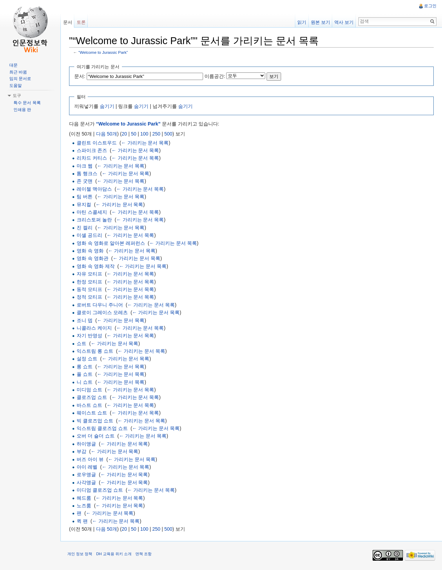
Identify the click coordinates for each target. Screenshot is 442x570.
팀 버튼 (85, 196)
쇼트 (82, 343)
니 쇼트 (85, 382)
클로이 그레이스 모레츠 (102, 312)
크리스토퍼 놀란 (94, 220)
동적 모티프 (90, 289)
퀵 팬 (82, 521)
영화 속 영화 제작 (96, 266)
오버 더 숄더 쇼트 (96, 436)
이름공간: (215, 76)
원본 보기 (320, 22)
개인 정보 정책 (80, 554)
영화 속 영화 (90, 250)
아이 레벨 (87, 467)
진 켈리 (85, 227)
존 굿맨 (85, 181)
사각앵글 (86, 482)
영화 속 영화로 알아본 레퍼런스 (111, 243)
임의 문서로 (20, 78)
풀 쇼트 (85, 374)
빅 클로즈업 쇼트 (95, 420)
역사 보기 (344, 22)
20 (124, 134)
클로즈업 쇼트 (92, 397)
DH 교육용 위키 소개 (114, 554)
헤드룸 (84, 498)
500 (169, 134)
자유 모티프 (90, 274)
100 (144, 134)
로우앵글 (86, 475)
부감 (82, 451)
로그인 (430, 5)
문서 (67, 22)
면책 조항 (144, 554)
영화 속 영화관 (93, 258)
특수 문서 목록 (27, 102)
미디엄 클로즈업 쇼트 (100, 490)
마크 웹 (85, 166)
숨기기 (107, 106)
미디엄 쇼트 (90, 389)
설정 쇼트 (87, 359)
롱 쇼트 (85, 366)
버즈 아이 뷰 (90, 459)
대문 (13, 65)
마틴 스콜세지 (92, 212)
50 (134, 134)
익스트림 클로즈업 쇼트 (102, 428)
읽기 (301, 22)
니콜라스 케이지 (94, 328)
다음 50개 (106, 134)
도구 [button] (17, 95)
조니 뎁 (85, 320)
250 (157, 134)
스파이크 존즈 (92, 150)
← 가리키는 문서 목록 (145, 143)
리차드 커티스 (92, 158)
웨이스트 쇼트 (92, 413)
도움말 (15, 85)
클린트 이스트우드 (97, 143)
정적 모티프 (90, 297)
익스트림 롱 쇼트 (95, 351)
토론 (81, 22)
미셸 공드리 (90, 235)
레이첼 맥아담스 (94, 189)
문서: (80, 76)
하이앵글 (86, 444)
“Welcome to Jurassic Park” (103, 52)
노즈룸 (84, 505)
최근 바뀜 (18, 72)
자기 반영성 (90, 335)
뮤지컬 (84, 204)
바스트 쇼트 (90, 405)
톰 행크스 (87, 173)
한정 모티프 (90, 281)
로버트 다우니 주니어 (100, 305)
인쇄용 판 (22, 109)
